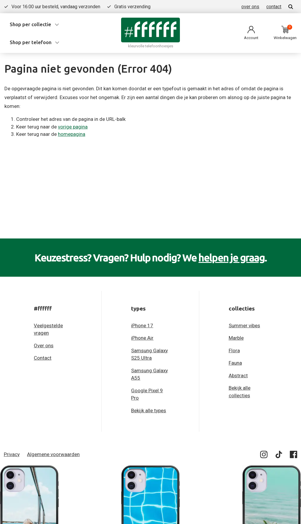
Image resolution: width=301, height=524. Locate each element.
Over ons (43, 345)
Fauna (235, 363)
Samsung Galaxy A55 (149, 374)
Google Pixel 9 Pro (147, 394)
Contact (42, 358)
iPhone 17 (142, 325)
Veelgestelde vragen (48, 329)
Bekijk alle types (148, 410)
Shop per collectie (30, 24)
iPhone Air (142, 338)
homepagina (71, 134)
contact (273, 6)
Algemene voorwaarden (53, 454)
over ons (250, 6)
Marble (236, 338)
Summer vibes (244, 325)
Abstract (238, 375)
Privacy (12, 454)
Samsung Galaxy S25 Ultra (149, 354)
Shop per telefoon (30, 42)
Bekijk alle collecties (239, 391)
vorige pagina (73, 127)
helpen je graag (231, 257)
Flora (234, 350)
